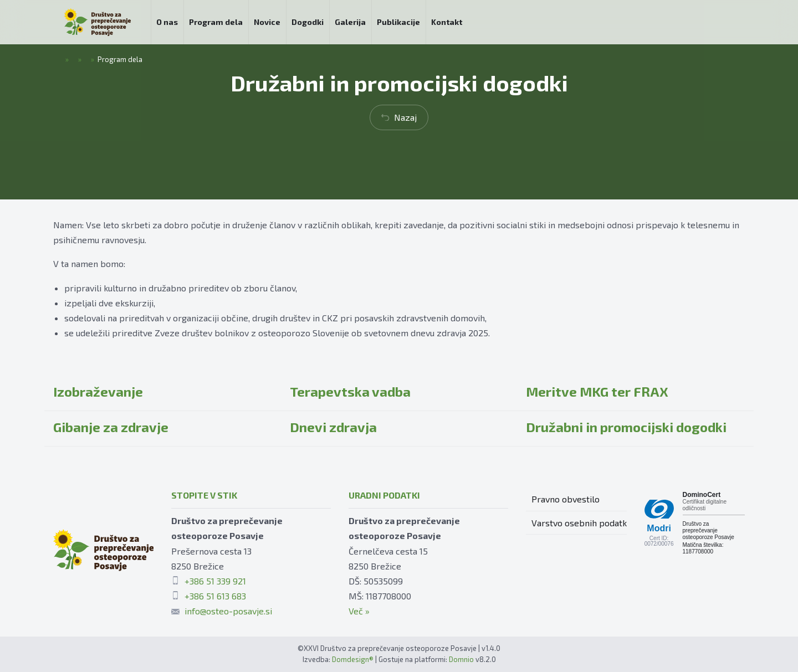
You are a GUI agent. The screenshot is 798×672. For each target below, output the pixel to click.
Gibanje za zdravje (110, 427)
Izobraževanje (98, 391)
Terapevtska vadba (350, 391)
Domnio (461, 659)
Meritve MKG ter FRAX (597, 391)
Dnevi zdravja (333, 427)
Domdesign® (353, 659)
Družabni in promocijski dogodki (626, 427)
